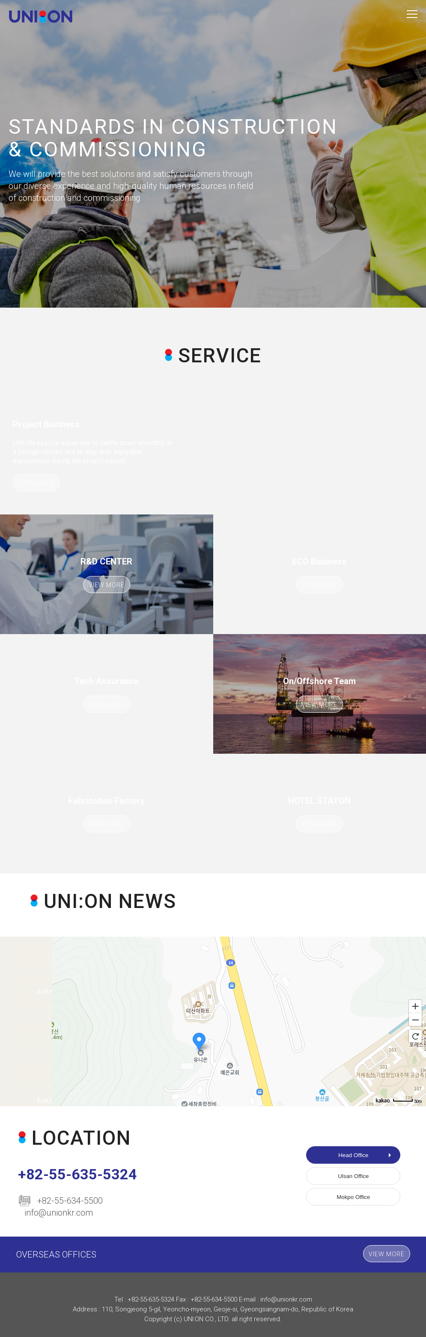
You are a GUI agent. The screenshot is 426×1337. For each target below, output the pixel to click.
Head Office (353, 1155)
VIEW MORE (36, 483)
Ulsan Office (353, 1176)
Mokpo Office (353, 1197)
